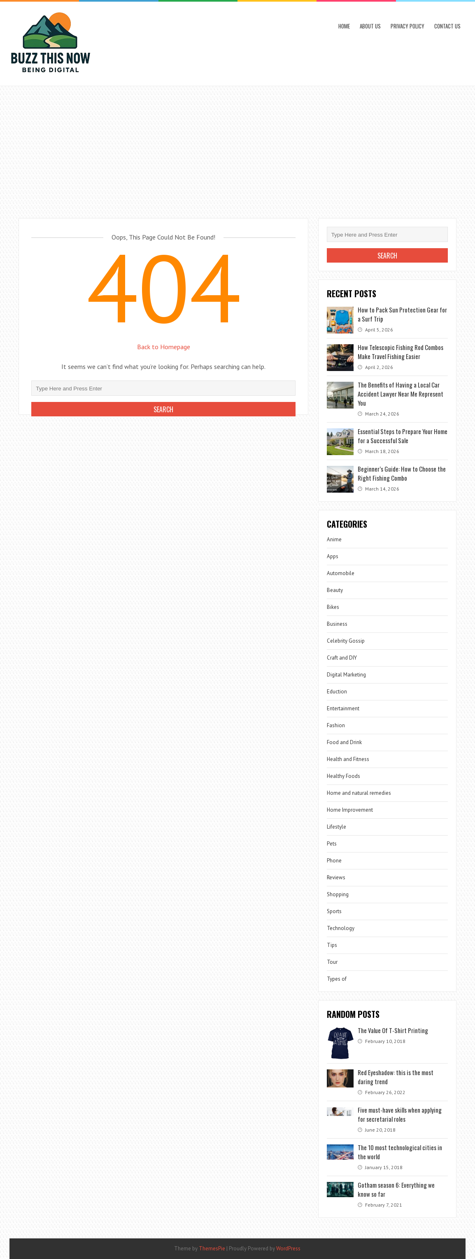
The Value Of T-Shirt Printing (393, 1030)
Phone (334, 860)
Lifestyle (336, 826)
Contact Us (447, 26)
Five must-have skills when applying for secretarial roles (400, 1114)
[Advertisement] (237, 148)
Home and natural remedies (359, 792)
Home (344, 26)
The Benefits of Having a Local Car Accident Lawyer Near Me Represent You (400, 393)
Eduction (337, 691)
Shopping (338, 894)
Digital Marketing (346, 674)
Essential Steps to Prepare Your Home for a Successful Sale (402, 436)
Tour (332, 961)
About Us (370, 26)
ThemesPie (212, 1248)
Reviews (336, 877)
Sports (334, 911)
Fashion (336, 725)
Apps (332, 556)
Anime (334, 539)
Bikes (333, 607)
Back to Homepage (163, 347)
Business (337, 623)
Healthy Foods (343, 776)
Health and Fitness (348, 759)
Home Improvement (350, 809)
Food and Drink (344, 742)
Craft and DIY (342, 657)
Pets (332, 843)
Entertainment (343, 708)
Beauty (335, 590)
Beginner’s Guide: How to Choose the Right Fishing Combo (402, 473)
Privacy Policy (407, 26)
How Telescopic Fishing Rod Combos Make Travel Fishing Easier (400, 352)
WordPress (288, 1248)
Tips (332, 945)
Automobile (340, 573)
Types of (337, 978)
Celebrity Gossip (346, 640)
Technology (340, 928)
